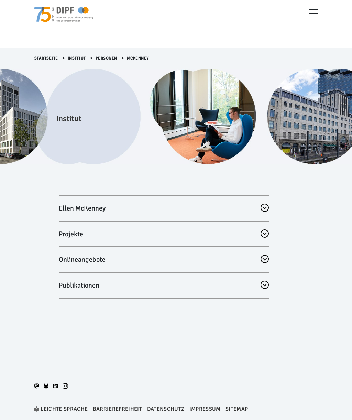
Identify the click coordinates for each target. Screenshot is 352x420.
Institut (77, 58)
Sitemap (237, 409)
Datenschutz (166, 409)
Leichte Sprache (64, 409)
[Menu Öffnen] (313, 11)
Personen (106, 58)
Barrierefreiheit (117, 409)
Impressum (205, 409)
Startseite (46, 58)
